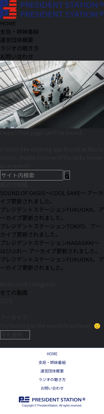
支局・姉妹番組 (52, 362)
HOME (52, 353)
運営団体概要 (52, 371)
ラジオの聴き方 (52, 379)
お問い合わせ (52, 388)
